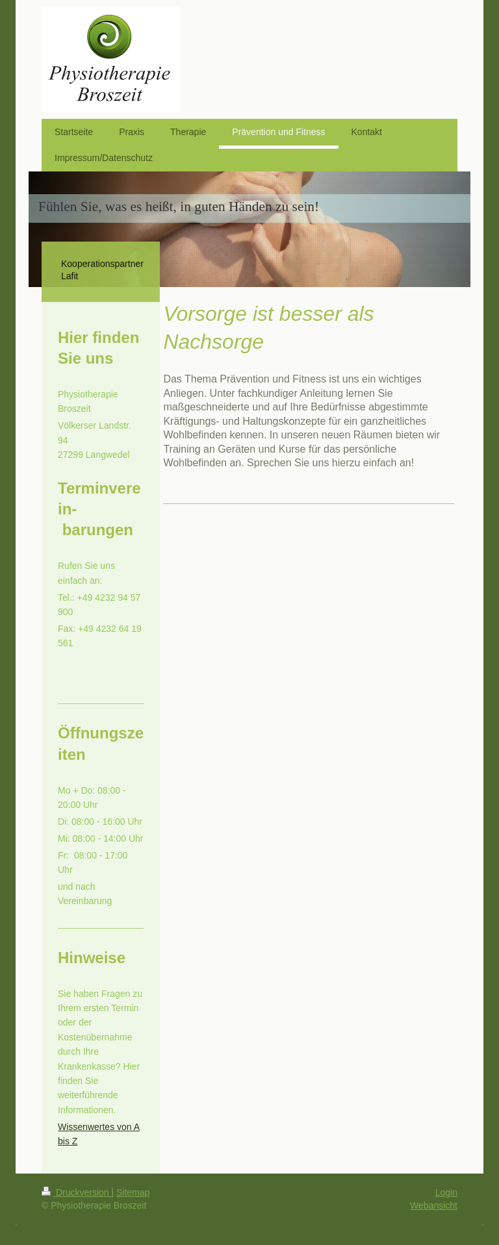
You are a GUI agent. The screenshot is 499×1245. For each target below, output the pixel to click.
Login (446, 1192)
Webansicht (433, 1205)
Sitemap (132, 1192)
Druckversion (76, 1192)
